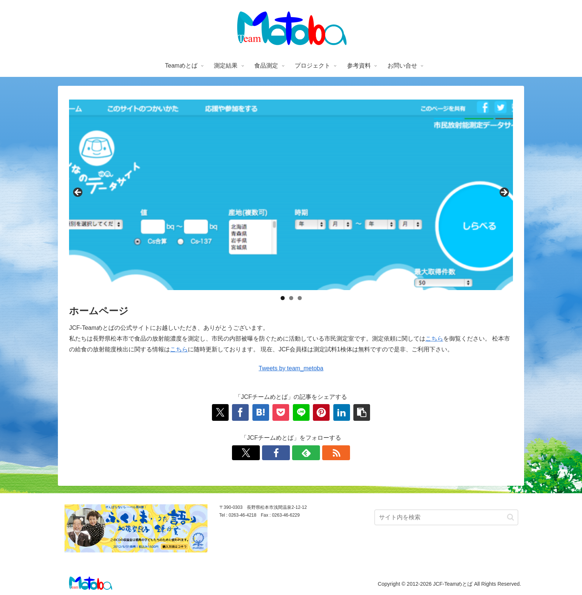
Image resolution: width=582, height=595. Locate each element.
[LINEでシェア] (301, 412)
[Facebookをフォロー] (276, 452)
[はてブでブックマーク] (260, 412)
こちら (434, 338)
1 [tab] (283, 298)
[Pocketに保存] (280, 412)
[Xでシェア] (220, 412)
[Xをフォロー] (246, 452)
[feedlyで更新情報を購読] (306, 452)
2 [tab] (291, 298)
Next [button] (503, 192)
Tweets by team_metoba (291, 368)
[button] (361, 412)
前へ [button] (78, 192)
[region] (291, 195)
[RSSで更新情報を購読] (336, 452)
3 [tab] (300, 298)
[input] (446, 517)
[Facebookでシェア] (240, 412)
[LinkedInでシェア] (341, 412)
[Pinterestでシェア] (321, 412)
